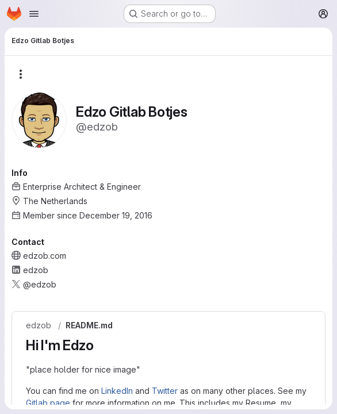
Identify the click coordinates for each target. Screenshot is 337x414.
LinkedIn (117, 391)
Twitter (165, 391)
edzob (38, 325)
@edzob (39, 284)
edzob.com (44, 255)
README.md (89, 325)
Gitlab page (48, 403)
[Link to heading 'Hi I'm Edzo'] (100, 345)
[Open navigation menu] (34, 14)
